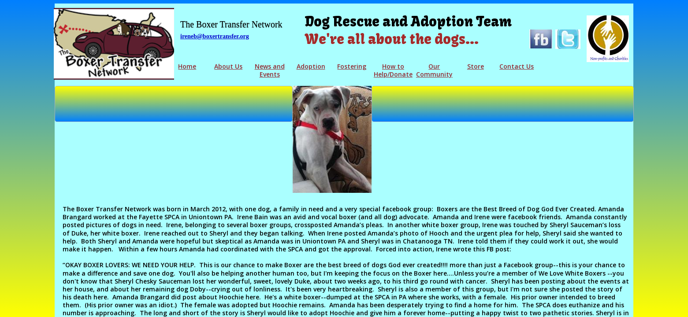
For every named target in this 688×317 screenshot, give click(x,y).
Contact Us (516, 66)
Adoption (311, 66)
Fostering (351, 66)
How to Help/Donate (393, 70)
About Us (228, 66)
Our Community (434, 70)
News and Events (270, 70)
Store (475, 66)
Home (187, 66)
